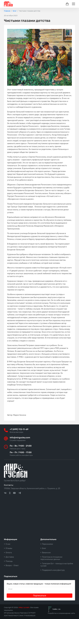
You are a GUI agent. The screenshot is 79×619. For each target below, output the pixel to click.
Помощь (9, 561)
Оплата (9, 553)
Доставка (10, 557)
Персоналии (47, 544)
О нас (8, 544)
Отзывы (9, 548)
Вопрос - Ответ (12, 565)
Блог (44, 548)
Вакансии (46, 553)
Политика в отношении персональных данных (51, 558)
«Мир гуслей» (24, 607)
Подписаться (39, 595)
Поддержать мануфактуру (53, 570)
